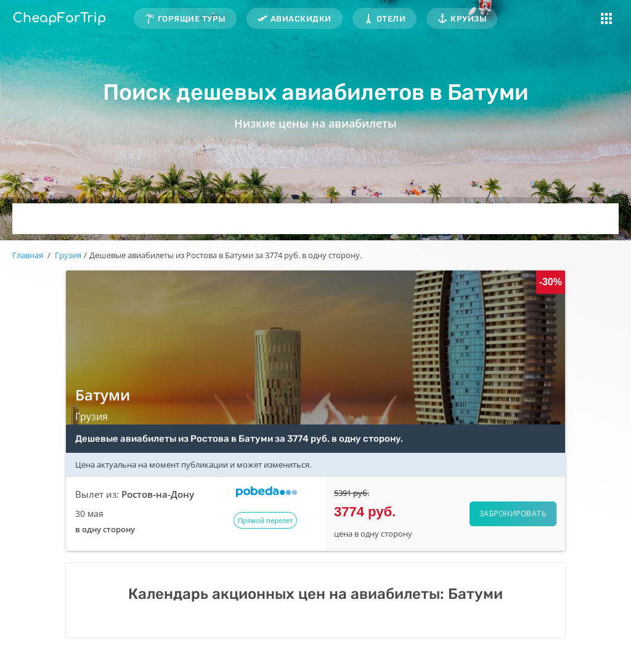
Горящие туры (192, 18)
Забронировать (513, 513)
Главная (27, 255)
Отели (391, 18)
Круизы (468, 18)
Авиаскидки (301, 18)
